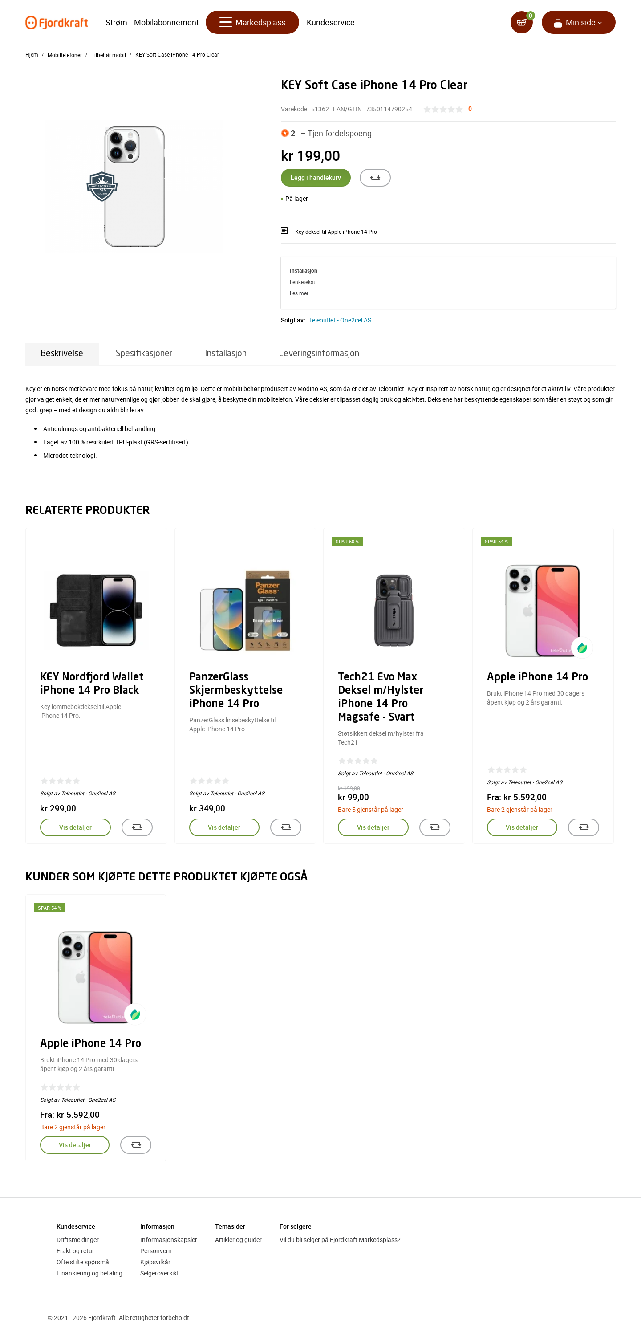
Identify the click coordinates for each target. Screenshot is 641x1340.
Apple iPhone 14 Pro (537, 677)
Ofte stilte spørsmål (83, 1262)
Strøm (116, 22)
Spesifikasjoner (144, 354)
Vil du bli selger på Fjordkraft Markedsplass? (340, 1239)
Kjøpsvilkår (155, 1262)
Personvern (156, 1250)
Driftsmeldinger (78, 1239)
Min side (581, 22)
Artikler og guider (238, 1239)
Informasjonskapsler (168, 1239)
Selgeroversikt (159, 1273)
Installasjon (226, 354)
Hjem (31, 54)
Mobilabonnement (166, 22)
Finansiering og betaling (89, 1273)
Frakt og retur (75, 1250)
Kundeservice (331, 22)
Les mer (299, 293)
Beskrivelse (62, 354)
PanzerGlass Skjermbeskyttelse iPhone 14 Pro (236, 691)
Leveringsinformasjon (319, 354)
